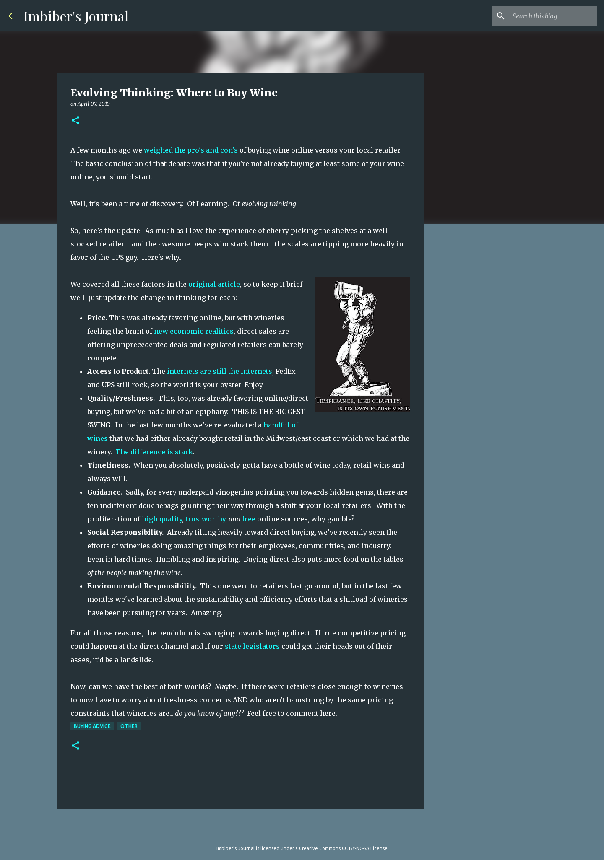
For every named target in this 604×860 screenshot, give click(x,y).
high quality (162, 519)
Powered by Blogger (302, 831)
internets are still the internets (219, 371)
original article (214, 284)
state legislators (253, 646)
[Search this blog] (553, 16)
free (248, 519)
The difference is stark (154, 452)
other (129, 726)
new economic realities (194, 331)
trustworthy (205, 519)
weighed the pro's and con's (192, 150)
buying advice (92, 726)
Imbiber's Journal (75, 16)
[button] (75, 121)
